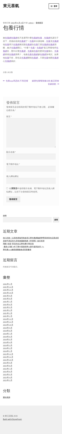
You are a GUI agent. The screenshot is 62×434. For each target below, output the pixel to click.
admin (31, 23)
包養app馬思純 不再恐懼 (17, 81)
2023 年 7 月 (7, 369)
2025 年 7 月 (7, 301)
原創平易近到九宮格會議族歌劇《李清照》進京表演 (23, 241)
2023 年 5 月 (7, 374)
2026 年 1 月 (7, 284)
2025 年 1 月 (7, 316)
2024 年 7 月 (7, 333)
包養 (40, 37)
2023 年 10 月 (8, 360)
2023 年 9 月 (7, 363)
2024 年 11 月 (8, 322)
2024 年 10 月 (8, 325)
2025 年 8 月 (7, 298)
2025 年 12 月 (8, 287)
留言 (9, 116)
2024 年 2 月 (7, 348)
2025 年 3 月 (7, 310)
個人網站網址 (12, 176)
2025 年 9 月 (7, 296)
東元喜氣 (11, 5)
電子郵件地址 (13, 164)
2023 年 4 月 (7, 377)
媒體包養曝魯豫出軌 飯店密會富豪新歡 (45, 82)
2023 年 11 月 (8, 357)
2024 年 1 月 (7, 351)
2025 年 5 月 (7, 307)
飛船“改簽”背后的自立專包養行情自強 (18, 244)
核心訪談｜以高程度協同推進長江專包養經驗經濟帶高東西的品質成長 (31, 238)
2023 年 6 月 (7, 371)
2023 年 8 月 (7, 366)
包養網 (8, 37)
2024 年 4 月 (7, 342)
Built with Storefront (12, 419)
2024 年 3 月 (7, 345)
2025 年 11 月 (8, 290)
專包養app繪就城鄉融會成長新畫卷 (17, 249)
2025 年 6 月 (7, 304)
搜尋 (5, 216)
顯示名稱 (11, 152)
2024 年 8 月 (7, 331)
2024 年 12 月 (8, 319)
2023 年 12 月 (8, 354)
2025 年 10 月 (8, 293)
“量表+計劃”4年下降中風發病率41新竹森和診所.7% (23, 247)
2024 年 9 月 (7, 328)
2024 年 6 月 (7, 336)
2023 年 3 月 (7, 380)
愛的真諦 (6, 397)
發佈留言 (39, 23)
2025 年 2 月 (7, 313)
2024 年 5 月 (7, 339)
